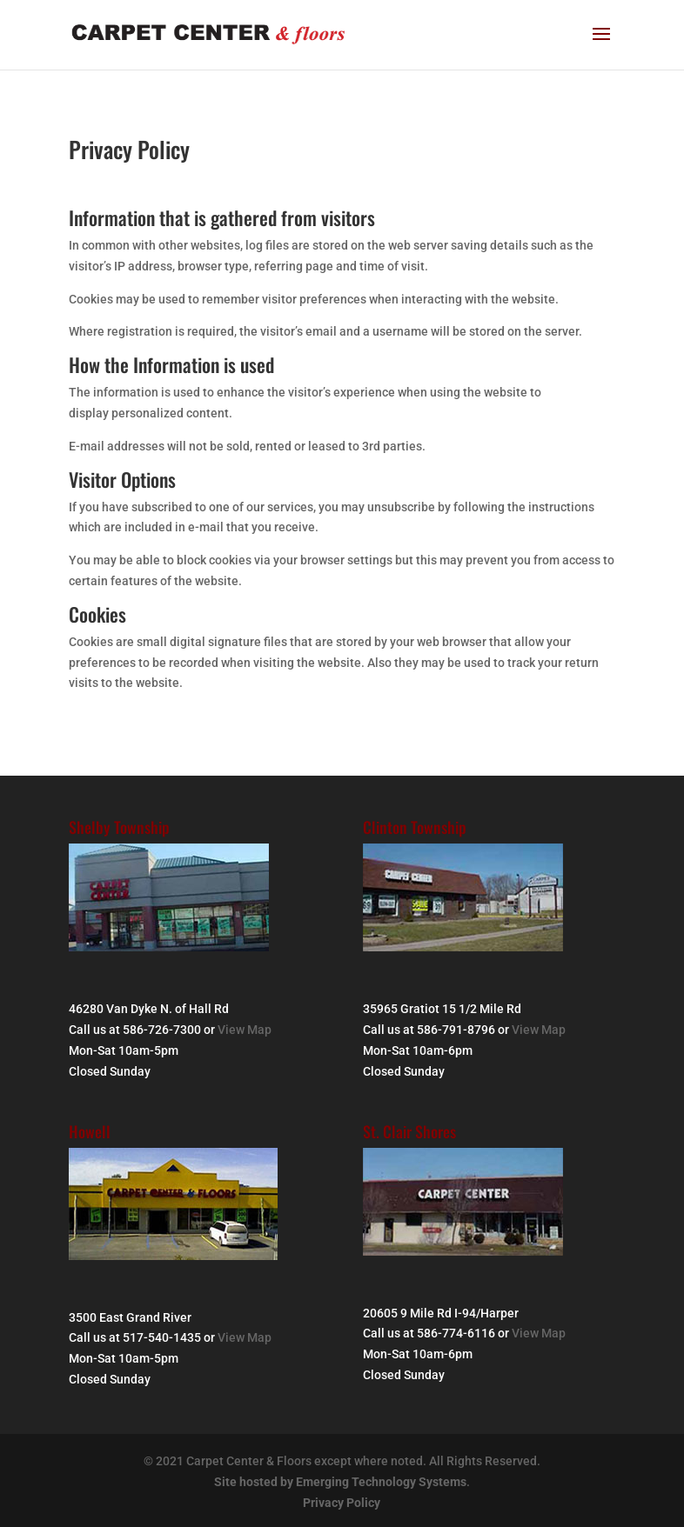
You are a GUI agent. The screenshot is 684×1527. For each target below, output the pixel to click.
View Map (245, 1030)
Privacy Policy (341, 1503)
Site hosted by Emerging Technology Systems (340, 1482)
